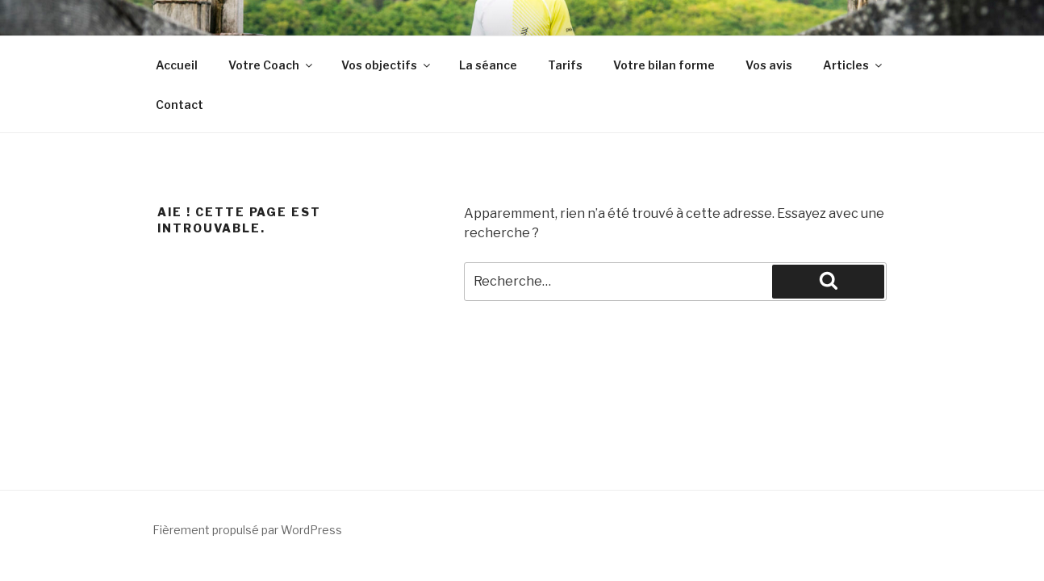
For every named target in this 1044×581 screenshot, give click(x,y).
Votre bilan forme (664, 65)
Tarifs (565, 65)
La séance (488, 65)
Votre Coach (271, 65)
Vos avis (768, 65)
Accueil (177, 65)
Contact (179, 104)
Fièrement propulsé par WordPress (247, 530)
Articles (853, 65)
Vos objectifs (386, 65)
